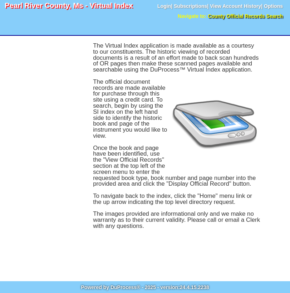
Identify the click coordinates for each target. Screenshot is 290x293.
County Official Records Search (245, 16)
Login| (164, 6)
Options (273, 6)
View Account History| (236, 6)
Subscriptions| (191, 6)
